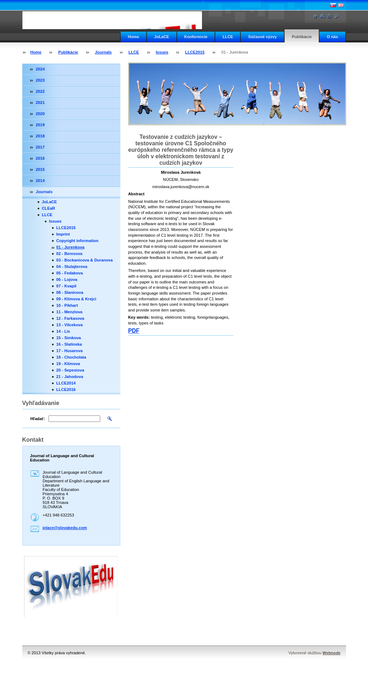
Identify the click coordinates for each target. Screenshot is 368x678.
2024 (40, 69)
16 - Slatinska (69, 344)
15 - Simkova (68, 338)
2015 (40, 169)
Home (133, 37)
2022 (40, 91)
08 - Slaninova (69, 292)
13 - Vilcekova (69, 325)
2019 (40, 125)
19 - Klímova (68, 363)
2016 (40, 158)
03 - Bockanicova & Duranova (84, 260)
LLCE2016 (66, 389)
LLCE (227, 37)
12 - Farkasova (70, 318)
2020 (40, 114)
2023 (40, 80)
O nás (332, 37)
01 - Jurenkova (70, 247)
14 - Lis (63, 331)
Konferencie (196, 37)
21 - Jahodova (69, 376)
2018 (40, 136)
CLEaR (48, 208)
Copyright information (77, 240)
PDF (133, 331)
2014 (40, 180)
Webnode (331, 653)
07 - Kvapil (66, 286)
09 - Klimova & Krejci (76, 299)
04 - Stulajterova (71, 266)
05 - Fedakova (69, 273)
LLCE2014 (66, 383)
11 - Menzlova (69, 312)
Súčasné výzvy (262, 37)
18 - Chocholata (71, 357)
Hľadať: (38, 419)
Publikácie (302, 37)
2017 (40, 147)
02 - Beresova (69, 253)
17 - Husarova (69, 351)
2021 (40, 102)
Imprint (63, 234)
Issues (162, 52)
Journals (103, 52)
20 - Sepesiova (70, 370)
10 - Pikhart (67, 305)
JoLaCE (161, 37)
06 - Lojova (66, 279)
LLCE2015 (194, 52)
